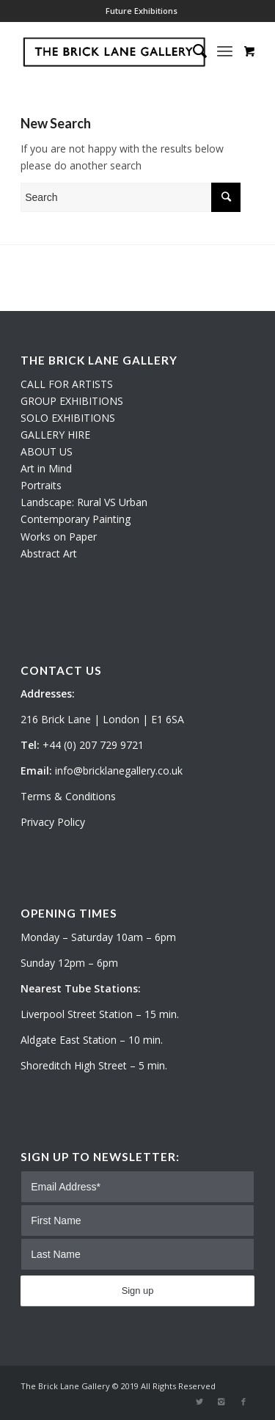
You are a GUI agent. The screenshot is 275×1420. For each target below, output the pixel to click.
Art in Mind (46, 468)
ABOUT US (47, 451)
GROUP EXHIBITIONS (72, 401)
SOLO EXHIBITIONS (68, 418)
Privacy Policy (53, 822)
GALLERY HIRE (55, 435)
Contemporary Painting (76, 519)
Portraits (41, 485)
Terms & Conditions (68, 796)
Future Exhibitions (141, 10)
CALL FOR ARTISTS (67, 384)
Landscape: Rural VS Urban (84, 502)
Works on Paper (59, 537)
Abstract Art (49, 553)
